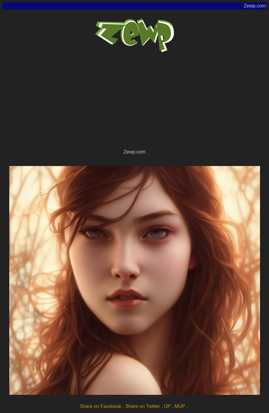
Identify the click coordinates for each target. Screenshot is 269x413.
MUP (180, 406)
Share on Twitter (142, 406)
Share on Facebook (101, 406)
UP (167, 406)
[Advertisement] (134, 103)
